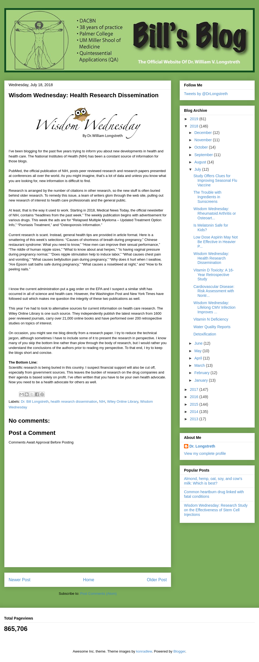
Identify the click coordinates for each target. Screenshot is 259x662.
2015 (194, 404)
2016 (194, 397)
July (198, 169)
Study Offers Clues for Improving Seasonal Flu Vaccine (215, 180)
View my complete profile (205, 453)
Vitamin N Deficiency (210, 319)
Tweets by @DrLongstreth (206, 94)
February (202, 373)
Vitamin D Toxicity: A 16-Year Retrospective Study (213, 274)
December (203, 132)
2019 (194, 119)
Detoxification (204, 334)
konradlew (144, 651)
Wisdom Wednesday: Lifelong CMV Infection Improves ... (214, 307)
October (201, 147)
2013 (194, 419)
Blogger (179, 651)
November (203, 140)
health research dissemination (73, 401)
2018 (194, 126)
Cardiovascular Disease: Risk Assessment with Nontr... (213, 291)
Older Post (157, 579)
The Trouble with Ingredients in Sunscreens (207, 197)
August (200, 162)
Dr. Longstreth (202, 446)
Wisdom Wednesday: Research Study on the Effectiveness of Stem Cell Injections (216, 510)
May (198, 351)
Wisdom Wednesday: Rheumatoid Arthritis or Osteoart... (214, 213)
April (198, 358)
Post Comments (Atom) (98, 594)
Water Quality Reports (211, 327)
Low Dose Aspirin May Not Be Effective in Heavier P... (215, 241)
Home (88, 579)
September (204, 155)
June (198, 343)
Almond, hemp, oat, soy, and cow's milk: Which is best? (213, 480)
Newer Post (19, 579)
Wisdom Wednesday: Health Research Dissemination (211, 258)
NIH (102, 401)
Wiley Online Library (122, 401)
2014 (194, 411)
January (201, 380)
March (200, 365)
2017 (194, 389)
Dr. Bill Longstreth (35, 401)
